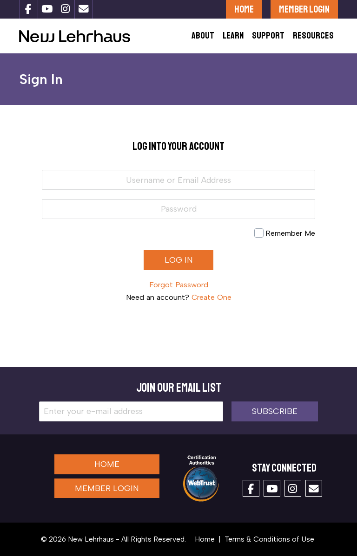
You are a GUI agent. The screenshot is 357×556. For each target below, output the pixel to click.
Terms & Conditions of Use (269, 539)
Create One (211, 297)
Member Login (304, 9)
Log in (179, 260)
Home (244, 9)
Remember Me (290, 233)
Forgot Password (178, 284)
